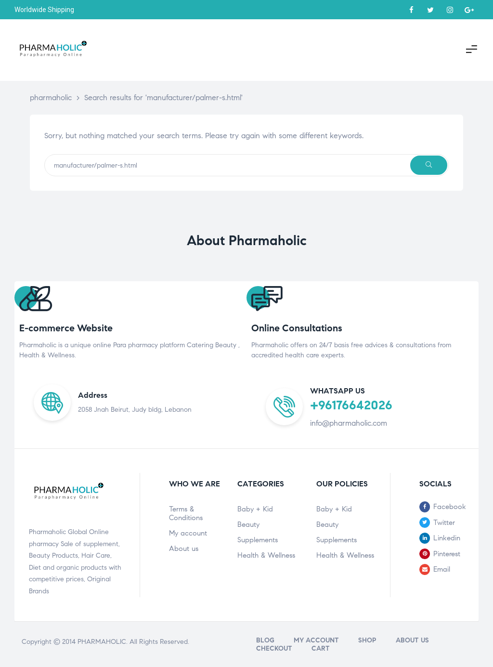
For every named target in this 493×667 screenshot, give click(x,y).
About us (183, 548)
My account (188, 533)
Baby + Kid (255, 509)
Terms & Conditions (186, 513)
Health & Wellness (266, 555)
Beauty (248, 524)
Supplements (257, 540)
